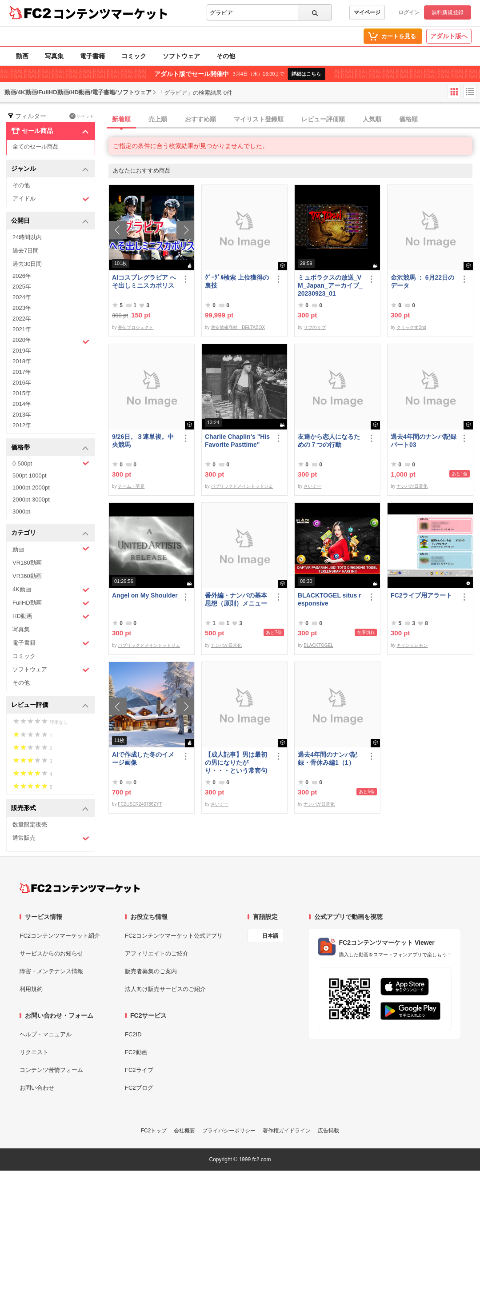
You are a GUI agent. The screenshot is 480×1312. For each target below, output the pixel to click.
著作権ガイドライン (287, 1130)
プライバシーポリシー (229, 1130)
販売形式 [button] (50, 808)
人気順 (372, 119)
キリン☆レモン (412, 645)
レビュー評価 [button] (50, 705)
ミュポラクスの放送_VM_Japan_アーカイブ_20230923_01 (330, 285)
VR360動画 (27, 576)
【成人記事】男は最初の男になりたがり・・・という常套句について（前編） (236, 762)
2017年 (21, 372)
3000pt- (22, 511)
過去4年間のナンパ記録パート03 (423, 440)
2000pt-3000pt (31, 499)
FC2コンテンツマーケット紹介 (60, 935)
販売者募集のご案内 (151, 971)
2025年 (21, 286)
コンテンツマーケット (110, 13)
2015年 (21, 393)
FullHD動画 (50, 603)
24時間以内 (27, 237)
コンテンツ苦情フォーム (51, 1070)
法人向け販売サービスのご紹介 (165, 989)
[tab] (294, 119)
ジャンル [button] (50, 169)
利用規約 (31, 989)
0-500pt (50, 463)
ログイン (409, 12)
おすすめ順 (200, 119)
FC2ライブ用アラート (421, 595)
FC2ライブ (139, 1070)
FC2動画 (136, 1052)
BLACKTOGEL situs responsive (329, 599)
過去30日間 (27, 264)
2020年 (50, 341)
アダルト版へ (449, 36)
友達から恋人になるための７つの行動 (329, 440)
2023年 (21, 308)
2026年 (21, 276)
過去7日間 (25, 250)
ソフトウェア (181, 56)
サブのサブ (315, 327)
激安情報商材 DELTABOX (238, 327)
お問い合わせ (37, 1087)
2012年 (21, 425)
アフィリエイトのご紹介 (156, 953)
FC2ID (133, 1034)
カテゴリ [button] (50, 533)
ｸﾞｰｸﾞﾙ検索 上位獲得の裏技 (237, 281)
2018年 (21, 361)
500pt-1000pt (29, 475)
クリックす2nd (411, 327)
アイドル (50, 199)
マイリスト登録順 (259, 119)
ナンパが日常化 (412, 486)
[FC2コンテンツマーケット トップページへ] (80, 888)
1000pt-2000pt (31, 487)
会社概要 (184, 1130)
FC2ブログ (139, 1087)
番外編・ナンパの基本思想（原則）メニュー (236, 599)
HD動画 (50, 616)
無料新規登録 (448, 12)
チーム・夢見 (131, 486)
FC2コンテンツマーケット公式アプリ (174, 935)
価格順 (408, 119)
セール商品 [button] (50, 131)
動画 (22, 56)
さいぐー (312, 486)
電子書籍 (92, 56)
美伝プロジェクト (135, 327)
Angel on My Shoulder (145, 595)
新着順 (121, 119)
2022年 (21, 318)
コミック (133, 56)
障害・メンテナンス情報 (51, 971)
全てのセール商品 (35, 146)
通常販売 (50, 838)
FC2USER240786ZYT (140, 804)
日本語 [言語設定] (270, 936)
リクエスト (34, 1052)
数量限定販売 (29, 824)
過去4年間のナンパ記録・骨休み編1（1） (327, 758)
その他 (225, 56)
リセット (81, 116)
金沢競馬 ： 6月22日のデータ (422, 281)
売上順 (157, 119)
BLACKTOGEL (318, 645)
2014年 (21, 404)
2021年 (21, 329)
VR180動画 (27, 562)
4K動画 (50, 590)
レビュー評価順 (323, 119)
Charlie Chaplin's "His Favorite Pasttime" (237, 440)
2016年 (21, 382)
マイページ (367, 12)
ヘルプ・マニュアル (46, 1034)
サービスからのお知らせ (51, 953)
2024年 (21, 297)
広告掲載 (328, 1130)
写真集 (54, 56)
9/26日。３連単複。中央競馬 (143, 440)
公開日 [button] (50, 221)
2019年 (21, 350)
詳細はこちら (306, 73)
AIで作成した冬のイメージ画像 (143, 758)
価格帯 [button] (50, 448)
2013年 (21, 414)
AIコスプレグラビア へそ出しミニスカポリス (144, 281)
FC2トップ (154, 1130)
